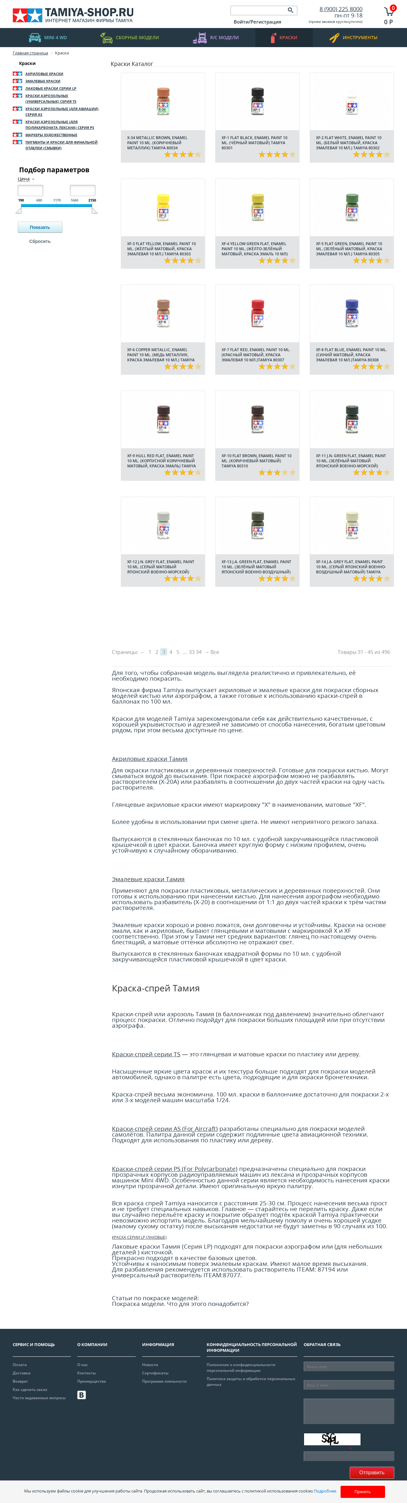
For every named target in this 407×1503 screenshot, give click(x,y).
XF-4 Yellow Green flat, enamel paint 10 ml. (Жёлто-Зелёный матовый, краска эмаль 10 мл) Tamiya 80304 (255, 251)
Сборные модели (129, 37)
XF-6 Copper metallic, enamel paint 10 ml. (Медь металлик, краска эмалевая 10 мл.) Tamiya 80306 (161, 357)
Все (214, 652)
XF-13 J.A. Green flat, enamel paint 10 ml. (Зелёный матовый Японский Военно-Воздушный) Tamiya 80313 (256, 569)
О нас (82, 1364)
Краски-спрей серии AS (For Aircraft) (165, 1128)
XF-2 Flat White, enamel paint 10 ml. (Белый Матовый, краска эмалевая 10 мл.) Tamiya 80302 (349, 143)
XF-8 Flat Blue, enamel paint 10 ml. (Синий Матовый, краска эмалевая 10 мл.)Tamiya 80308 (351, 355)
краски (284, 37)
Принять (363, 1491)
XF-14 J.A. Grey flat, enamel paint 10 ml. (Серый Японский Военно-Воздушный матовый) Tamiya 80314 (351, 569)
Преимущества (91, 1381)
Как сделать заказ (30, 1389)
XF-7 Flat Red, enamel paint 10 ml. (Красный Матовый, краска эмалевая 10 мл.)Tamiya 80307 (256, 355)
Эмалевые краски (42, 81)
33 (192, 652)
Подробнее (325, 1491)
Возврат (20, 1381)
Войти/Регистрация (257, 21)
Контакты (86, 1373)
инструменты (353, 37)
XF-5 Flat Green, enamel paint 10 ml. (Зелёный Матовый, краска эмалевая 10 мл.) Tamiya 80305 (349, 249)
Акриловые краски (44, 73)
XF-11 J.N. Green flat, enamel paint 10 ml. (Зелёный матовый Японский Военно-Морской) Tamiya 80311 (351, 463)
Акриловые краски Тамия (150, 758)
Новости (150, 1364)
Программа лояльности (164, 1381)
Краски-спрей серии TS (146, 1054)
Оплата (20, 1364)
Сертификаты (155, 1373)
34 (199, 652)
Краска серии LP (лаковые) (139, 1237)
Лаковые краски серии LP (50, 88)
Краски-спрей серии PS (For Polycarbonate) (175, 1169)
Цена (24, 179)
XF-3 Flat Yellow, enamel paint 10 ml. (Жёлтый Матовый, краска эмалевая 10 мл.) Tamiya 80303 (161, 249)
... (185, 652)
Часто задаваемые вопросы (39, 1397)
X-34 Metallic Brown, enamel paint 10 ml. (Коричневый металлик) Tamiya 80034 (157, 143)
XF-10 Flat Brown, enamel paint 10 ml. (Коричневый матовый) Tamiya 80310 (257, 461)
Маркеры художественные (51, 134)
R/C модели (216, 37)
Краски (27, 63)
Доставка (22, 1373)
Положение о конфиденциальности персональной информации (241, 1367)
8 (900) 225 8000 (341, 9)
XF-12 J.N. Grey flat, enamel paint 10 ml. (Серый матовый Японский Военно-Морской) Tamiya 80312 (160, 569)
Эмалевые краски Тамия (148, 879)
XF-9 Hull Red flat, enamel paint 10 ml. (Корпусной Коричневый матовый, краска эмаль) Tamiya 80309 (161, 463)
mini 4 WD (48, 37)
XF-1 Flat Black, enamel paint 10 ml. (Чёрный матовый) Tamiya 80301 (254, 143)
